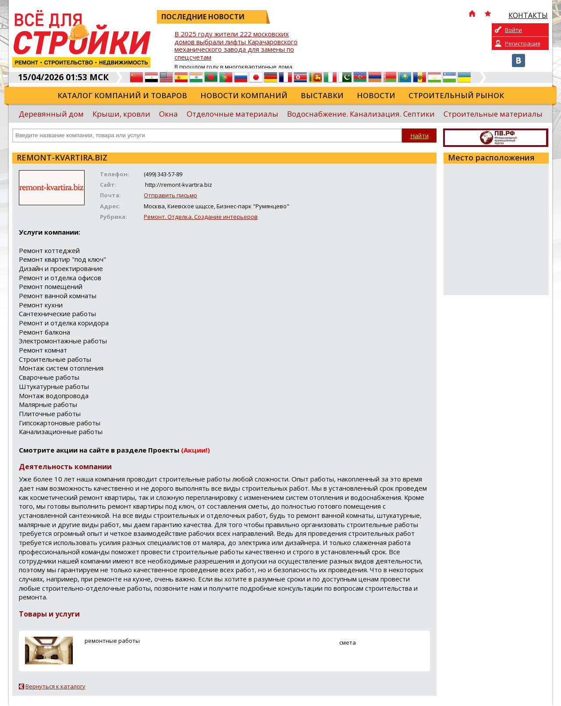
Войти (513, 30)
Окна (168, 114)
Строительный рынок (456, 95)
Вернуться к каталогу (55, 686)
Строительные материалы (493, 114)
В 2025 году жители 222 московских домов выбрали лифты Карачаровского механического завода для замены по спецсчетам (236, 45)
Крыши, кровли (121, 114)
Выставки (322, 95)
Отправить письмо (170, 195)
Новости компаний (244, 95)
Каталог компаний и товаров (122, 95)
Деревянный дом (51, 114)
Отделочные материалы (232, 114)
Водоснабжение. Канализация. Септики (361, 114)
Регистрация (522, 43)
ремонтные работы (112, 641)
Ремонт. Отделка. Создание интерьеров (201, 217)
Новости (376, 95)
